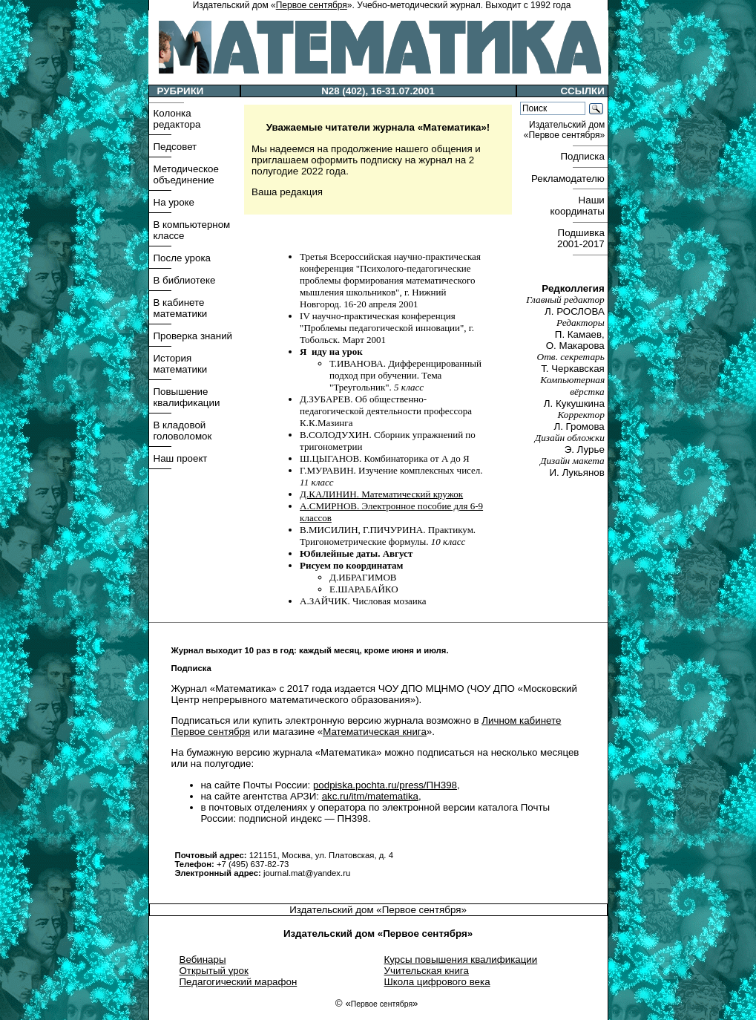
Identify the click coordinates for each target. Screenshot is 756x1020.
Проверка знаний (193, 335)
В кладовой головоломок (183, 430)
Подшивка (582, 238)
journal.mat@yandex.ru (306, 873)
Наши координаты (578, 205)
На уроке (174, 202)
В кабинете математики (181, 308)
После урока (182, 258)
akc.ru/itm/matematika (370, 796)
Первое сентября (311, 5)
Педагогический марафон (239, 981)
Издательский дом (566, 130)
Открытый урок (214, 970)
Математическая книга (375, 731)
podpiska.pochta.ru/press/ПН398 (385, 785)
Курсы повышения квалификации (461, 959)
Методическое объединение (186, 174)
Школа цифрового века (437, 981)
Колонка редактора (177, 119)
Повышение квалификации (187, 397)
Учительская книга (426, 970)
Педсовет (175, 146)
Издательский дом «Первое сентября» (378, 909)
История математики (181, 364)
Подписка (583, 156)
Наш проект (181, 458)
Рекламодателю (569, 178)
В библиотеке (185, 280)
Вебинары (203, 959)
